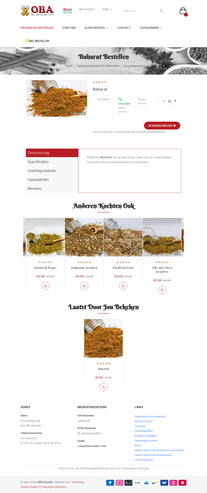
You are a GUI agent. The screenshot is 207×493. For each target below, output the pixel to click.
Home (69, 65)
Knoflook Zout (123, 268)
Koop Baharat (133, 66)
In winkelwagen (162, 125)
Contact (124, 27)
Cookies (140, 426)
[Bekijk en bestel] (45, 286)
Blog (138, 445)
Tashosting (77, 482)
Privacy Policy (143, 421)
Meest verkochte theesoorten (153, 455)
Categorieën (151, 27)
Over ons (69, 27)
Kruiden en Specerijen (37, 27)
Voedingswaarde (42, 171)
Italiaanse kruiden (84, 268)
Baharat (103, 369)
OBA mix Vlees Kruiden (162, 270)
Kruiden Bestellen (146, 435)
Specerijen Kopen (146, 440)
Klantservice (96, 27)
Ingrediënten (38, 179)
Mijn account (87, 9)
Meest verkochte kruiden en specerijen (159, 450)
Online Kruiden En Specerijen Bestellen (43, 487)
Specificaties (38, 162)
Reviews (35, 188)
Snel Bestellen (144, 431)
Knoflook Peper (45, 268)
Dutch (107, 9)
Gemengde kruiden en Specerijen (98, 65)
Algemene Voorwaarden (150, 416)
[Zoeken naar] (142, 10)
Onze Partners (144, 459)
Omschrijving (38, 153)
